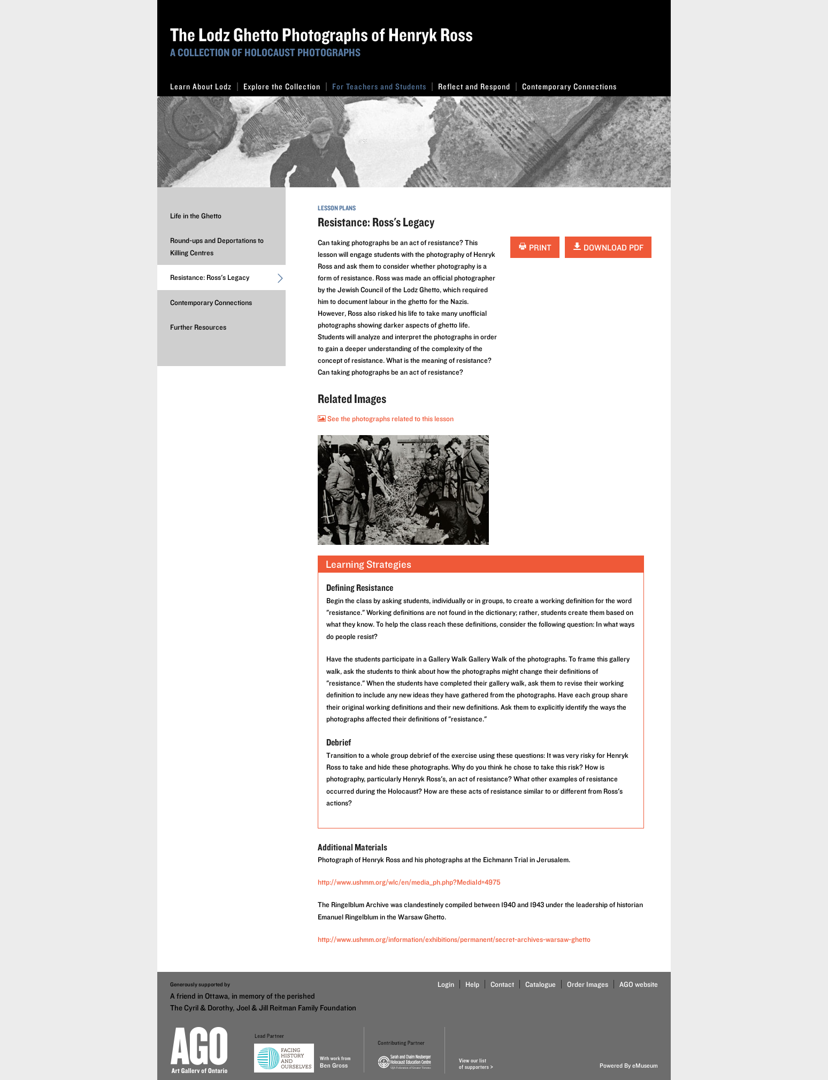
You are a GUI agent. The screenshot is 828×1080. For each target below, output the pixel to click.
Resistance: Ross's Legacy (228, 279)
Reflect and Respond (477, 86)
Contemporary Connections (569, 86)
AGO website (638, 984)
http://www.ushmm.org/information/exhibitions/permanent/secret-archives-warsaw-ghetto (454, 939)
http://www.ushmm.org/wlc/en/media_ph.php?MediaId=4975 (409, 882)
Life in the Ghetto (195, 215)
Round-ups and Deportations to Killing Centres (217, 246)
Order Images (587, 984)
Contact (502, 984)
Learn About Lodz (204, 86)
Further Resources (198, 327)
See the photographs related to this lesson (386, 418)
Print (534, 247)
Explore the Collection (285, 86)
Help (472, 984)
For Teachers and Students (382, 86)
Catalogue (540, 984)
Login (446, 984)
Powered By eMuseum (629, 1065)
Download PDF (608, 247)
